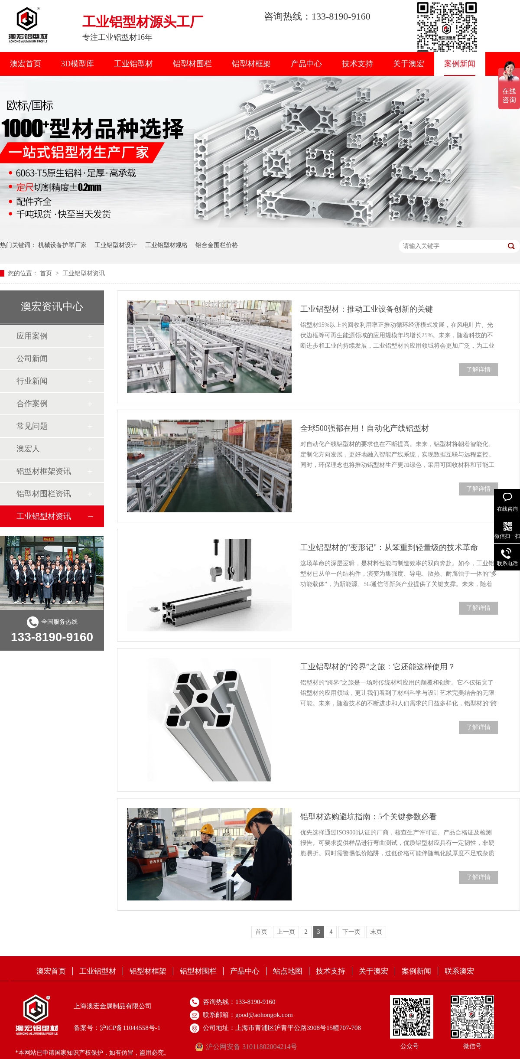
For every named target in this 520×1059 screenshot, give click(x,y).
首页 (47, 273)
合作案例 (32, 403)
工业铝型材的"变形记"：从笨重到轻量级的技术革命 (389, 547)
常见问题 (32, 426)
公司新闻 (32, 358)
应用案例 (32, 336)
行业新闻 (32, 381)
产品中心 (306, 63)
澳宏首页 (25, 63)
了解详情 (478, 369)
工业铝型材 (133, 63)
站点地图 (287, 971)
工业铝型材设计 (115, 245)
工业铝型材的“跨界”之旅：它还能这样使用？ (377, 666)
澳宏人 (28, 448)
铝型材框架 (251, 63)
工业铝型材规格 (166, 245)
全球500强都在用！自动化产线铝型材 (364, 428)
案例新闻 (459, 63)
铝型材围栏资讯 (43, 493)
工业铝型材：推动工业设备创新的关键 (366, 309)
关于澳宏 (408, 63)
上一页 (286, 932)
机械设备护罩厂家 (62, 245)
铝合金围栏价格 (216, 245)
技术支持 (357, 63)
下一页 (351, 932)
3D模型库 (77, 63)
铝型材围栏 (192, 63)
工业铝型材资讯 (83, 273)
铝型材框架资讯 (43, 471)
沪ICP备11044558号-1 (130, 1027)
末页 (376, 932)
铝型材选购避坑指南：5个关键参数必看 (368, 816)
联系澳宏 (459, 971)
